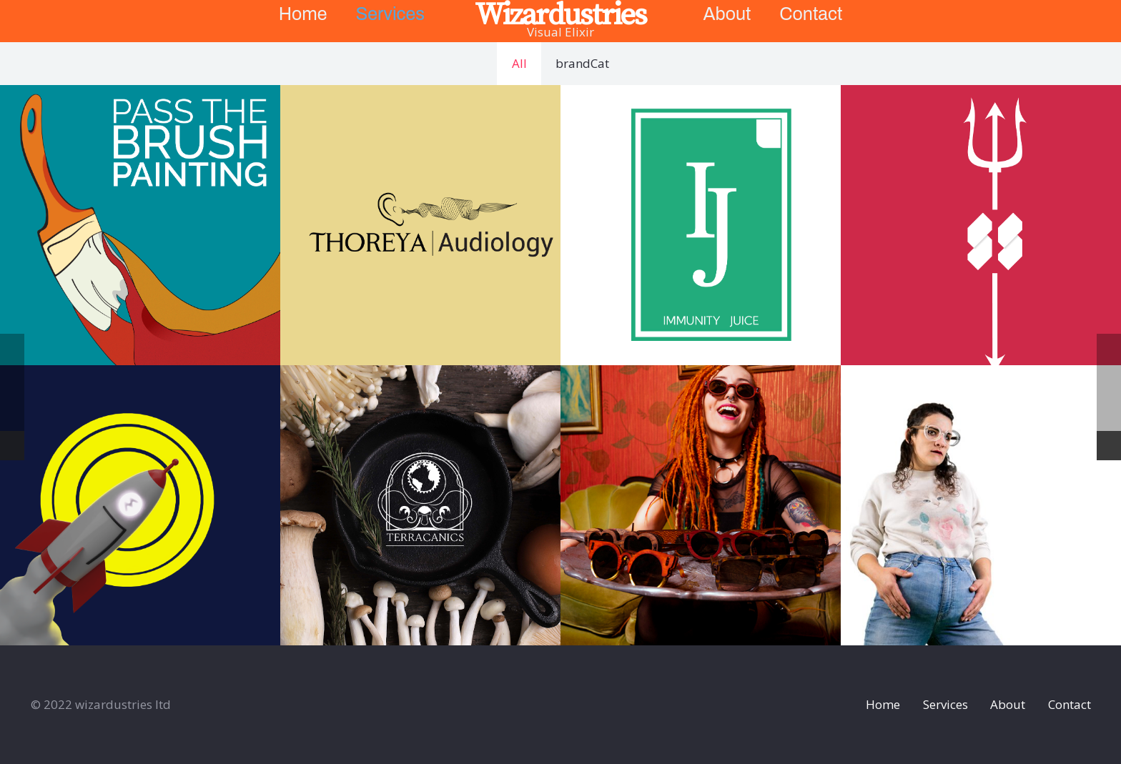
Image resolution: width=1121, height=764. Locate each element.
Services (945, 704)
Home (883, 704)
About (1007, 704)
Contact (1069, 704)
